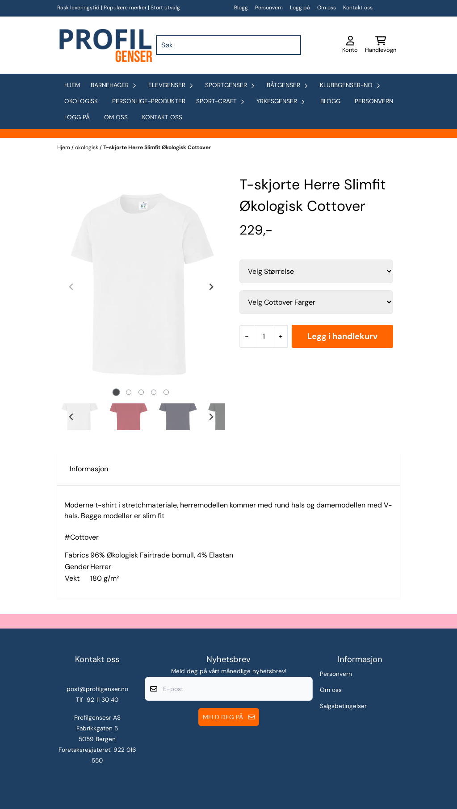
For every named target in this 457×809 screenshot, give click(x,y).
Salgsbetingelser (343, 706)
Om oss (326, 7)
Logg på (300, 7)
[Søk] (228, 45)
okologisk (81, 101)
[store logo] (105, 45)
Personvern (269, 7)
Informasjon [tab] (89, 469)
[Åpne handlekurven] (380, 45)
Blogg (241, 7)
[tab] (116, 392)
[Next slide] (211, 287)
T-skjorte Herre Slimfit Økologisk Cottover (157, 147)
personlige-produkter (148, 101)
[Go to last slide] (71, 417)
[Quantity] (264, 336)
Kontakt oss (358, 7)
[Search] (292, 45)
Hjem (64, 147)
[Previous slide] (71, 287)
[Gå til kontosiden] (350, 45)
